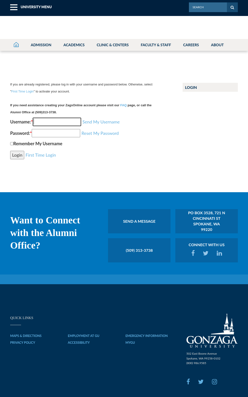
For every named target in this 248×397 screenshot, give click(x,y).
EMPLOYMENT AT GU (83, 336)
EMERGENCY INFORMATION (146, 336)
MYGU (130, 342)
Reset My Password (100, 133)
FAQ (123, 105)
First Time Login (22, 91)
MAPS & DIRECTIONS (26, 336)
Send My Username (101, 121)
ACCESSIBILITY (79, 342)
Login (191, 87)
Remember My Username (37, 143)
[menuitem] (31, 7)
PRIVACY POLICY (22, 342)
